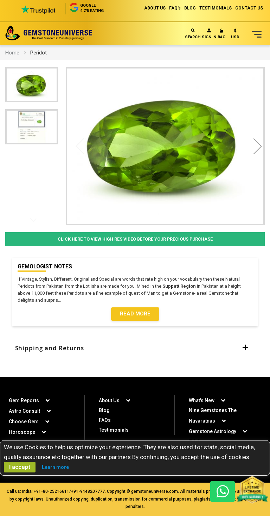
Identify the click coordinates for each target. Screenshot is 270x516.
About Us (109, 400)
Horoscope (22, 432)
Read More (135, 314)
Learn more (55, 467)
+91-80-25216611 (51, 491)
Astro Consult (24, 411)
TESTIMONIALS (215, 8)
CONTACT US (249, 8)
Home (12, 53)
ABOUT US (155, 8)
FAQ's (175, 8)
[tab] (135, 348)
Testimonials (114, 430)
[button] (235, 35)
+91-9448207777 (88, 491)
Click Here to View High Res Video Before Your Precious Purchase (135, 239)
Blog (104, 410)
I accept (19, 467)
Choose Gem (24, 421)
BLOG (190, 8)
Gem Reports (24, 400)
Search (192, 33)
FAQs (105, 420)
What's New (201, 400)
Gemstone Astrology (213, 431)
